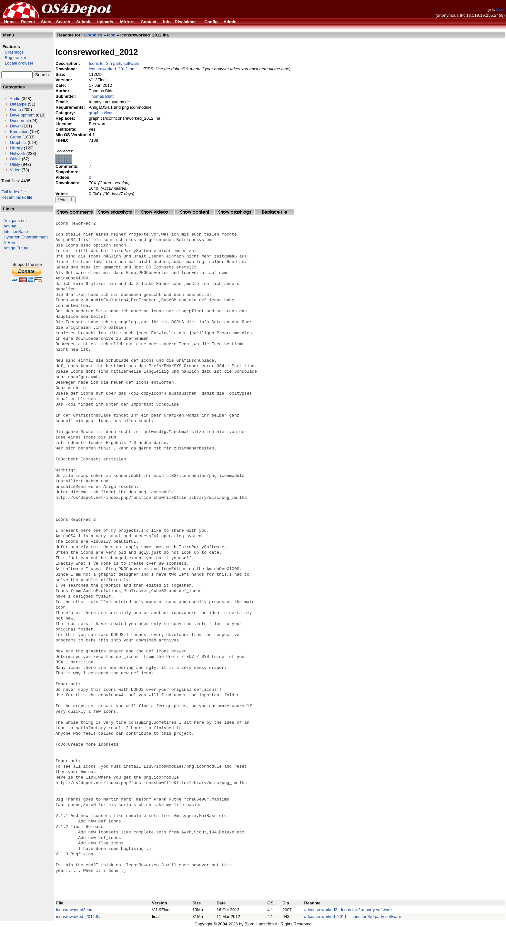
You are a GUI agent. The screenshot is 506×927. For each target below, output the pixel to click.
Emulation (19, 131)
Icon (111, 35)
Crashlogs (12, 52)
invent (500, 10)
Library (16, 148)
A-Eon (9, 242)
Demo (15, 109)
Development (22, 115)
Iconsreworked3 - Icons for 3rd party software (350, 909)
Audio (15, 98)
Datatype (18, 104)
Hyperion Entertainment (26, 237)
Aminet (10, 226)
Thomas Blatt (101, 96)
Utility (15, 164)
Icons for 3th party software (114, 63)
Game (15, 137)
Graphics (18, 142)
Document (19, 120)
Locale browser (17, 63)
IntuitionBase (16, 231)
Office (15, 158)
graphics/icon (101, 112)
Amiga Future (16, 248)
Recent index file (16, 197)
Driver (15, 126)
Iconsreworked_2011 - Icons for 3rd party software (354, 916)
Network (17, 153)
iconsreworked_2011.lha (79, 916)
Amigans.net (15, 220)
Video (15, 169)
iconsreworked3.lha (74, 909)
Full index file (13, 191)
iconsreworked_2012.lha (111, 68)
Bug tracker (13, 57)
